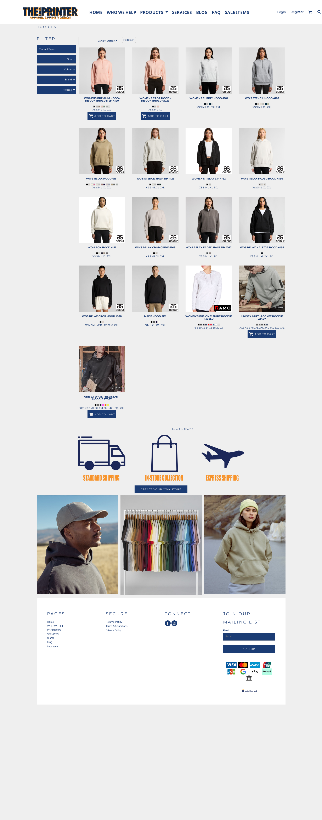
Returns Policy (114, 621)
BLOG (50, 638)
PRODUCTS (54, 630)
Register (297, 12)
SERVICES (52, 634)
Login (281, 12)
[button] (154, 12)
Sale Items (52, 646)
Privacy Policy (114, 630)
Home (50, 621)
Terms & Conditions (117, 626)
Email (226, 630)
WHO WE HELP (56, 626)
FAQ (49, 642)
